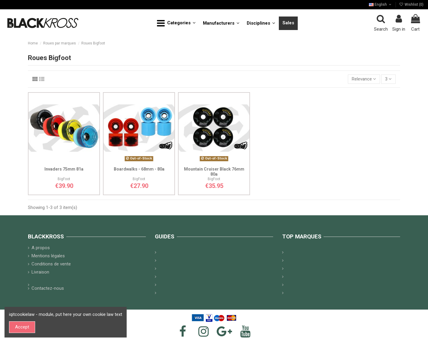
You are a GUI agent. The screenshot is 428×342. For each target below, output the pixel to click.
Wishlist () (411, 4)
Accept (22, 327)
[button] (176, 23)
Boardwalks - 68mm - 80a (139, 169)
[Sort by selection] (364, 79)
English (380, 4)
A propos (41, 247)
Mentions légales (48, 256)
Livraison (40, 272)
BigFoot (64, 179)
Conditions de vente (51, 264)
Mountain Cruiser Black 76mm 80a (214, 172)
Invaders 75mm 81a (63, 169)
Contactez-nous (48, 288)
